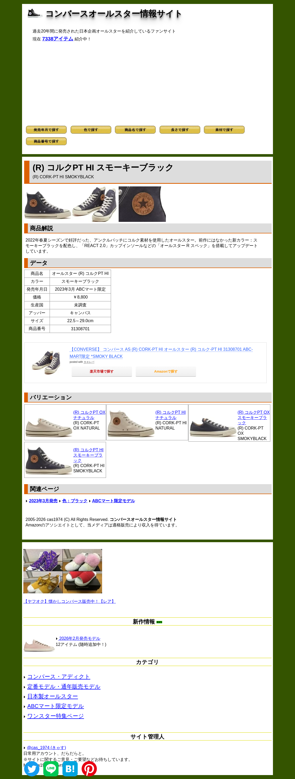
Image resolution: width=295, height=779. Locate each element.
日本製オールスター (52, 696)
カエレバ (89, 361)
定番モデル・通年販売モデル (64, 686)
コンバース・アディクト (58, 676)
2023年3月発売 (43, 501)
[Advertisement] (147, 84)
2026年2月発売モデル (78, 638)
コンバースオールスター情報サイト (114, 13)
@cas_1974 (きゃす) (46, 747)
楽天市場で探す (102, 371)
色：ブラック (74, 501)
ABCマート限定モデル (113, 501)
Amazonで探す (166, 371)
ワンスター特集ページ (55, 716)
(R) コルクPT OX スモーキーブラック (254, 417)
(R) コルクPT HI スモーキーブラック (88, 455)
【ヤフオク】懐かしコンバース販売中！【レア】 (69, 601)
